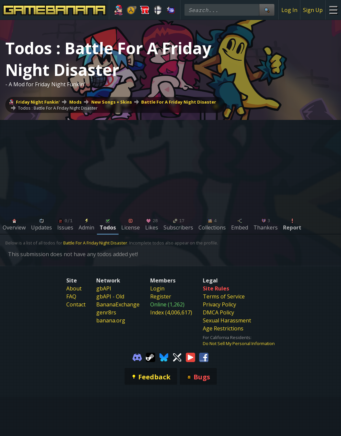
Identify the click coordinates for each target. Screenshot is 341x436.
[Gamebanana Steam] (150, 357)
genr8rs (106, 312)
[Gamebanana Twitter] (177, 357)
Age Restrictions (223, 328)
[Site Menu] (333, 10)
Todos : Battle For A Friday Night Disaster (58, 108)
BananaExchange (118, 304)
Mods (75, 102)
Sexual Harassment (227, 320)
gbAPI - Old (110, 296)
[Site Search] (266, 10)
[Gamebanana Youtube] (190, 357)
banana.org (110, 320)
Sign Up (313, 10)
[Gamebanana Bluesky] (164, 357)
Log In (289, 10)
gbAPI (103, 288)
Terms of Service (224, 296)
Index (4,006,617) (171, 312)
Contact (76, 304)
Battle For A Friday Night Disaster (178, 102)
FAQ (71, 296)
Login (157, 288)
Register (160, 296)
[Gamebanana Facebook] (203, 357)
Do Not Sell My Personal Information (239, 343)
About (74, 288)
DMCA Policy (218, 312)
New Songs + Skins (111, 102)
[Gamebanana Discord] (137, 357)
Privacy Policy (219, 304)
